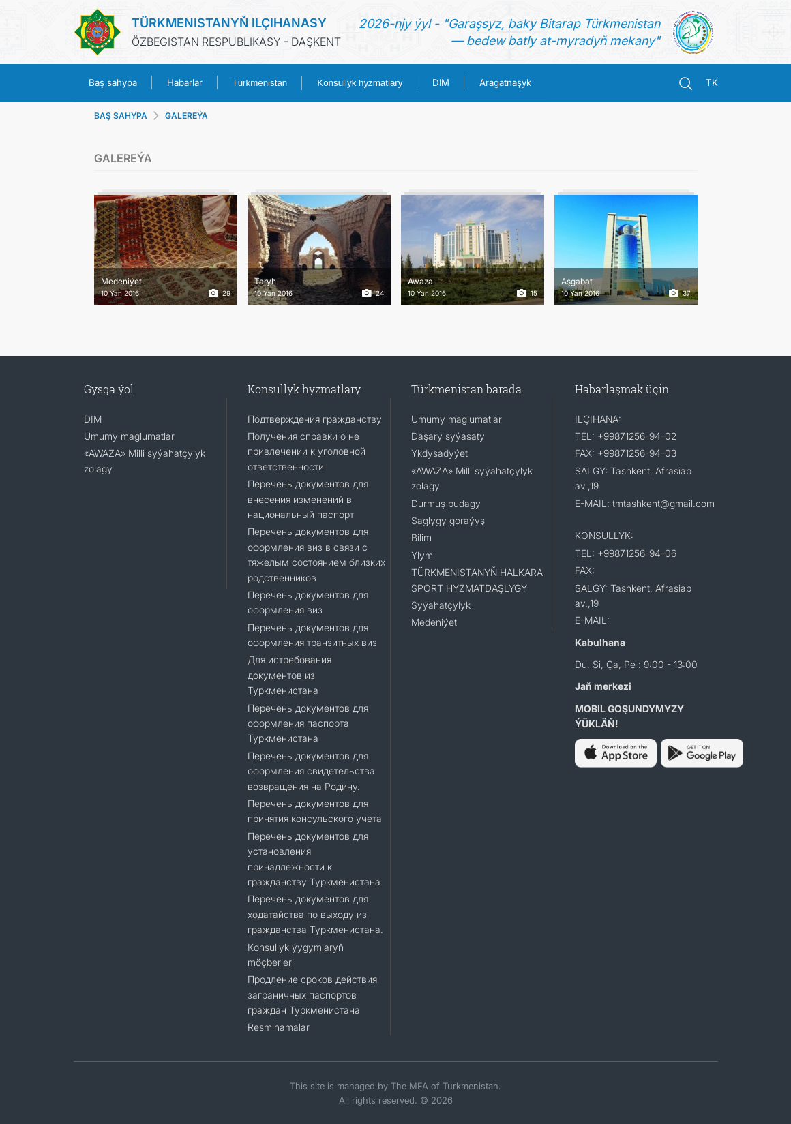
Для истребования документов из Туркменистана (289, 675)
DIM (440, 82)
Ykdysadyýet (439, 453)
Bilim (421, 537)
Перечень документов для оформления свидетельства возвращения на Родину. (311, 771)
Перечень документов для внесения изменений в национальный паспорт (308, 499)
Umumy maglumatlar (129, 436)
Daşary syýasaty (448, 436)
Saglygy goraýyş (448, 520)
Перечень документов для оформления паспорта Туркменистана (308, 723)
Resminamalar (279, 1027)
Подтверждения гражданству (315, 419)
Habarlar (185, 82)
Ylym (422, 555)
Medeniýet (434, 622)
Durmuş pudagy (446, 503)
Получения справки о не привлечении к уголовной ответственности (306, 451)
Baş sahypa (113, 82)
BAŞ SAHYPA (120, 115)
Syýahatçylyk (441, 605)
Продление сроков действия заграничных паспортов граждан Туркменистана (312, 994)
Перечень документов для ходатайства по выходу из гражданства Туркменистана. (315, 914)
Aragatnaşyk (505, 82)
